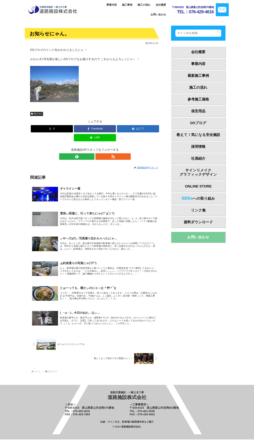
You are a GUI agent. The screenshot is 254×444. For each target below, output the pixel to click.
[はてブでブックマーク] (138, 128)
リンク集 (198, 210)
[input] (198, 33)
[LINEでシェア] (95, 137)
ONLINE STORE (198, 186)
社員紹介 (198, 158)
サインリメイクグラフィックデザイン (198, 172)
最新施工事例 (198, 76)
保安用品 (198, 111)
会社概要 (198, 52)
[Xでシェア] (52, 128)
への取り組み (198, 198)
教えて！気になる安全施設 (198, 135)
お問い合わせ (198, 237)
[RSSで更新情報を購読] (98, 156)
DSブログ (36, 114)
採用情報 (198, 147)
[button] (218, 31)
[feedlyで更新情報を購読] (91, 156)
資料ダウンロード (198, 222)
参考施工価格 (198, 99)
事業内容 (198, 64)
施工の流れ (198, 87)
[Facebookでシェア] (95, 128)
